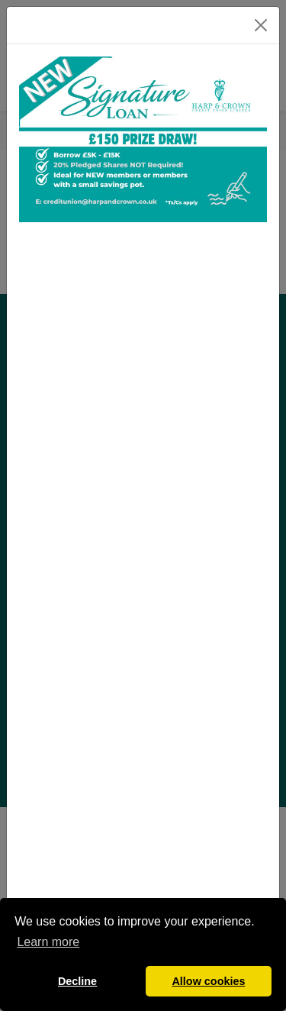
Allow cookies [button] (208, 981)
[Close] (261, 25)
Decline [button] (77, 981)
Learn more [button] (48, 941)
